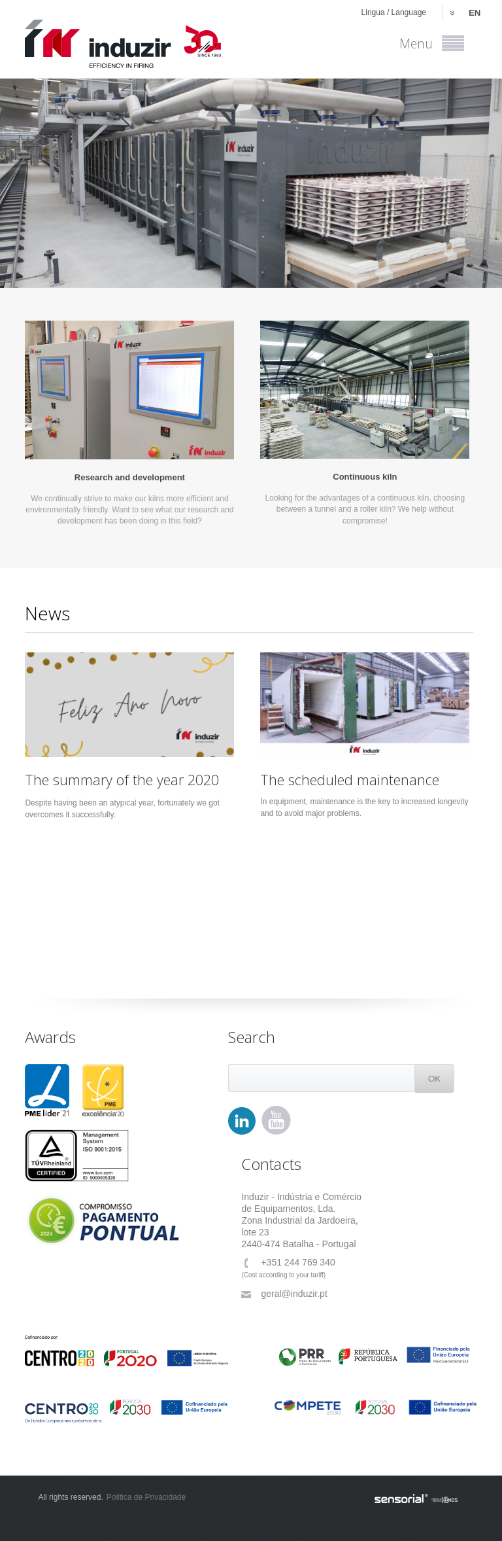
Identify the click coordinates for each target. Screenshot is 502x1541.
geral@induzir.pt (284, 1294)
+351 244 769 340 (288, 1262)
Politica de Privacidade (146, 1497)
